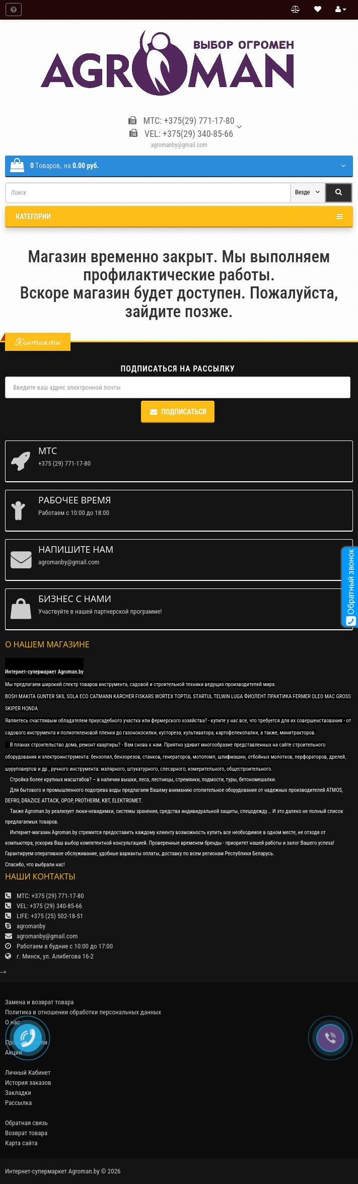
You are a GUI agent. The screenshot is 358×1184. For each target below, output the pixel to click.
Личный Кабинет (27, 1072)
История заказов (28, 1082)
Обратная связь (26, 1123)
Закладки (18, 1092)
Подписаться (177, 412)
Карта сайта (21, 1143)
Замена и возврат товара (39, 1002)
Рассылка (18, 1102)
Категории (179, 216)
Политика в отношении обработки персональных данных (83, 1012)
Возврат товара (26, 1133)
